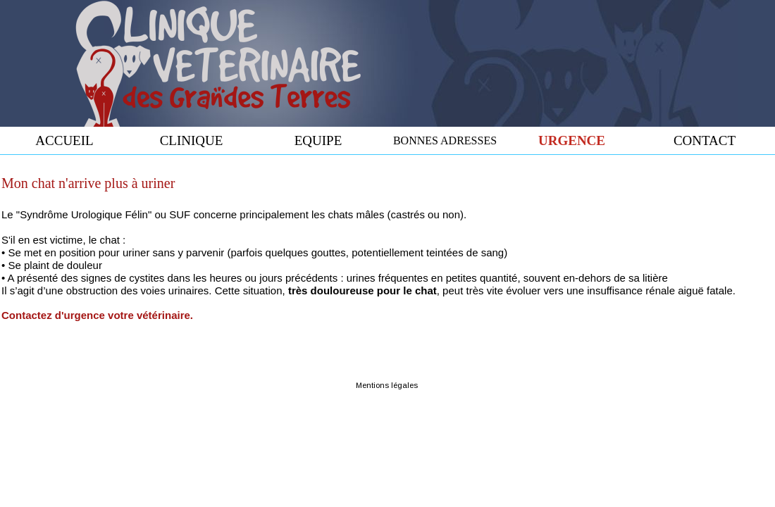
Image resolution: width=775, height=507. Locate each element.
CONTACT (705, 140)
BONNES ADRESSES (445, 140)
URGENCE (571, 140)
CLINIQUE (191, 140)
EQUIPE (318, 140)
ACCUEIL (64, 140)
